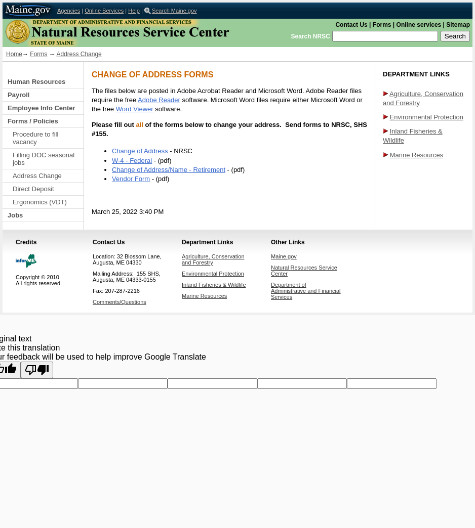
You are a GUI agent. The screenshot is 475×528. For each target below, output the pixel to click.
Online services (419, 24)
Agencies (68, 11)
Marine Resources (417, 155)
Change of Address (140, 151)
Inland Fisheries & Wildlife (214, 285)
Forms (382, 24)
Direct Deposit (33, 189)
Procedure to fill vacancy (35, 138)
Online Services (104, 11)
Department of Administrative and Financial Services (306, 291)
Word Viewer (134, 109)
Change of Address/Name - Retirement (168, 169)
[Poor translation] (37, 370)
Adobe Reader (159, 100)
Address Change (78, 54)
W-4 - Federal (132, 160)
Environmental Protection (426, 117)
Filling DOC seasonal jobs (43, 158)
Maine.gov (29, 11)
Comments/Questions (119, 302)
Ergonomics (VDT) (40, 202)
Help (134, 11)
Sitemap (458, 24)
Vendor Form (131, 179)
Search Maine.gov (174, 11)
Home (14, 54)
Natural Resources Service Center (134, 33)
